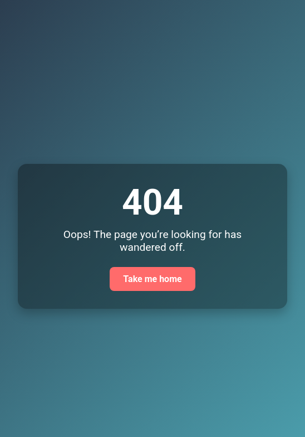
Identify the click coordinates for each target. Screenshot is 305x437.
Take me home (152, 279)
